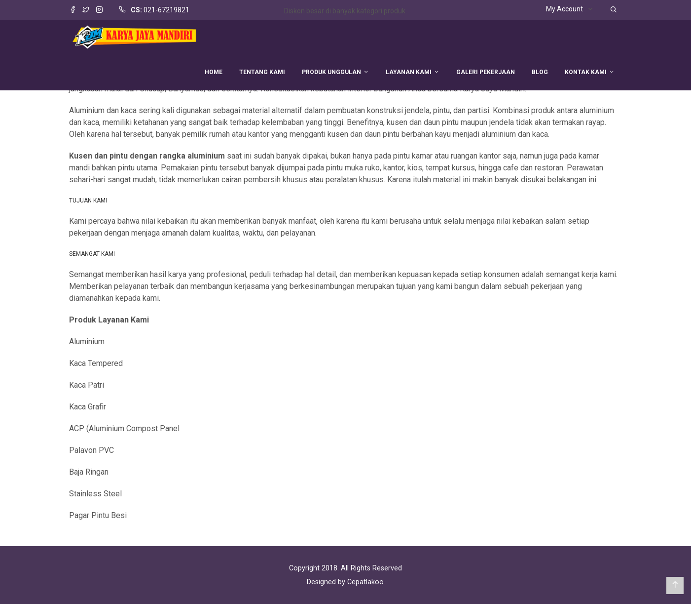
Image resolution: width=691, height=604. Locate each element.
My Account (564, 9)
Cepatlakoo (365, 582)
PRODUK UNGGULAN (331, 72)
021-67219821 (166, 10)
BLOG (540, 72)
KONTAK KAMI (586, 72)
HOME (213, 72)
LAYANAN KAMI (409, 72)
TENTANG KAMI (262, 72)
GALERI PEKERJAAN (485, 72)
